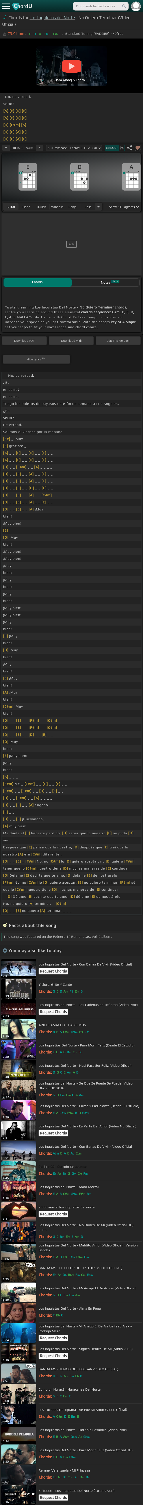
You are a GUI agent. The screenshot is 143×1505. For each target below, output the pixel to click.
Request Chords (53, 971)
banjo (72, 207)
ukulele (41, 207)
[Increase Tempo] (39, 148)
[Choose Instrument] (98, 206)
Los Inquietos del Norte (52, 17)
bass (88, 207)
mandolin (57, 207)
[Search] (124, 6)
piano (26, 207)
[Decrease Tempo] (6, 148)
